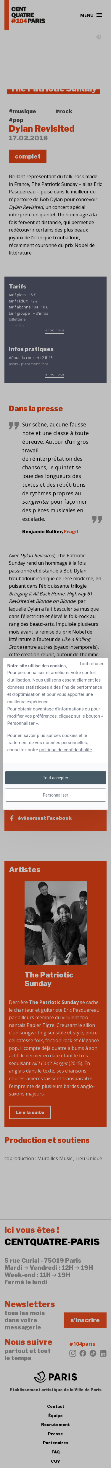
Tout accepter (55, 777)
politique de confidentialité (65, 749)
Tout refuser (91, 663)
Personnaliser (55, 795)
